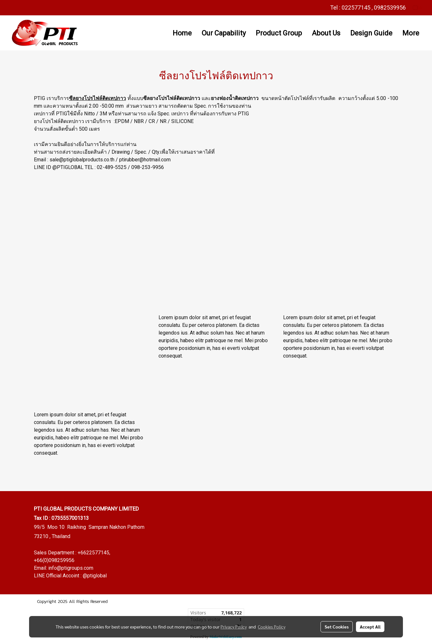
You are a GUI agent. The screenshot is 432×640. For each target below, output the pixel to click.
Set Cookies (337, 626)
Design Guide (371, 33)
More (410, 33)
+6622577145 (93, 553)
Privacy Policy (233, 626)
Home (182, 33)
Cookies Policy (271, 626)
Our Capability (224, 33)
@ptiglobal (95, 576)
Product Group (279, 33)
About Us (326, 33)
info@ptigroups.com (70, 568)
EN (417, 7)
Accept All (370, 626)
